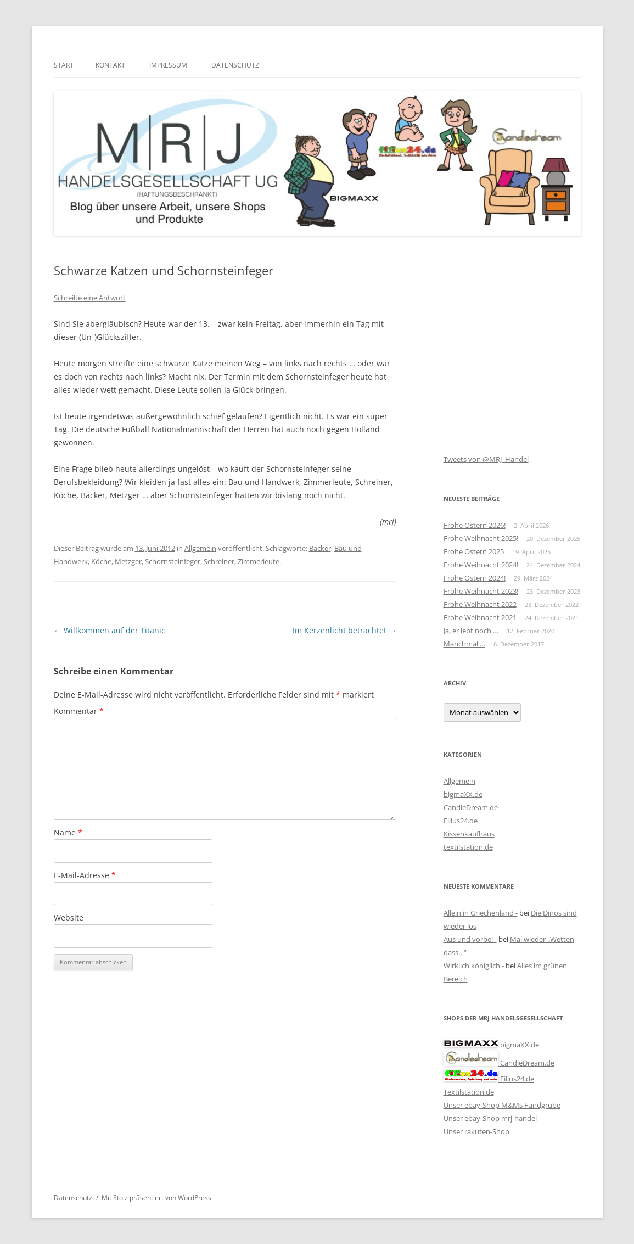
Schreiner (219, 561)
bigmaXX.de (463, 794)
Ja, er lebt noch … (471, 630)
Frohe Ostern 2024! (475, 578)
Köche (101, 561)
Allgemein (200, 548)
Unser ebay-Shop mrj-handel (490, 1118)
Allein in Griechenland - (481, 913)
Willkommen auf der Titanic (109, 630)
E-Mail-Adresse (85, 875)
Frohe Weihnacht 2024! (481, 565)
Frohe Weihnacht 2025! (481, 538)
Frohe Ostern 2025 (474, 551)
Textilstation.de (469, 1092)
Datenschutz (235, 65)
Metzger (128, 561)
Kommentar (79, 711)
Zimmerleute (258, 561)
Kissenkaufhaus (469, 834)
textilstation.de (468, 847)
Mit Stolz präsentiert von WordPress (156, 1197)
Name (68, 832)
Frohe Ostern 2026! (475, 525)
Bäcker (320, 548)
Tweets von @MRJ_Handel (486, 459)
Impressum (168, 65)
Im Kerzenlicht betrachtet (344, 630)
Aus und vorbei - (470, 939)
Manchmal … (464, 644)
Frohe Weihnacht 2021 (480, 617)
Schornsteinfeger (172, 561)
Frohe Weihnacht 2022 (480, 604)
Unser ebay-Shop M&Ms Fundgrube (502, 1105)
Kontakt (110, 65)
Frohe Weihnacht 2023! (481, 591)
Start (64, 65)
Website (68, 917)
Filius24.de (461, 820)
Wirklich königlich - (474, 965)
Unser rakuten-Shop (476, 1131)
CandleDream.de (471, 807)
